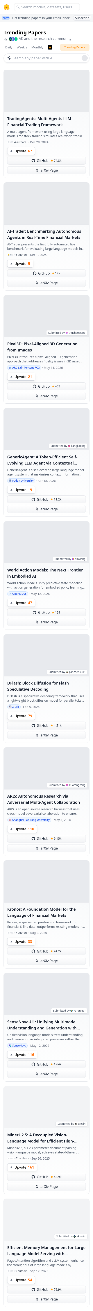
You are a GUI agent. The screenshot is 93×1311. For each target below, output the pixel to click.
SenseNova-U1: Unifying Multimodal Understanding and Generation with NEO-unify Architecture (42, 1025)
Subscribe (82, 18)
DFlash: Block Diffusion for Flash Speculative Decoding (38, 686)
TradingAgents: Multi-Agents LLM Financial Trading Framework (39, 121)
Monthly (37, 47)
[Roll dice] (85, 58)
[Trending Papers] (50, 47)
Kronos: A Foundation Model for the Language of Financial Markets (41, 912)
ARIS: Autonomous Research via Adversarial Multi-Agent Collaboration (43, 799)
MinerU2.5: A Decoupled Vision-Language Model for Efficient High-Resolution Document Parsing (40, 1138)
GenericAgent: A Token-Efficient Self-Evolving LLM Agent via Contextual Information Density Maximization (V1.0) (46, 460)
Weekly (22, 47)
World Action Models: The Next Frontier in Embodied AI (45, 573)
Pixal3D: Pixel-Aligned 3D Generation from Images (42, 347)
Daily (8, 47)
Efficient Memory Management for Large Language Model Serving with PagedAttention (46, 1251)
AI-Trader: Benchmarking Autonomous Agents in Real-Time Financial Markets (44, 234)
